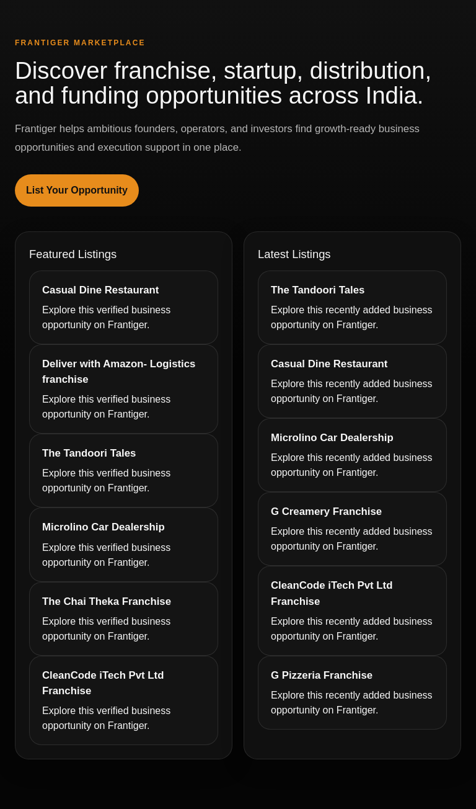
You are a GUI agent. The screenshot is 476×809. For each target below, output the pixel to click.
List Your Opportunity (77, 190)
